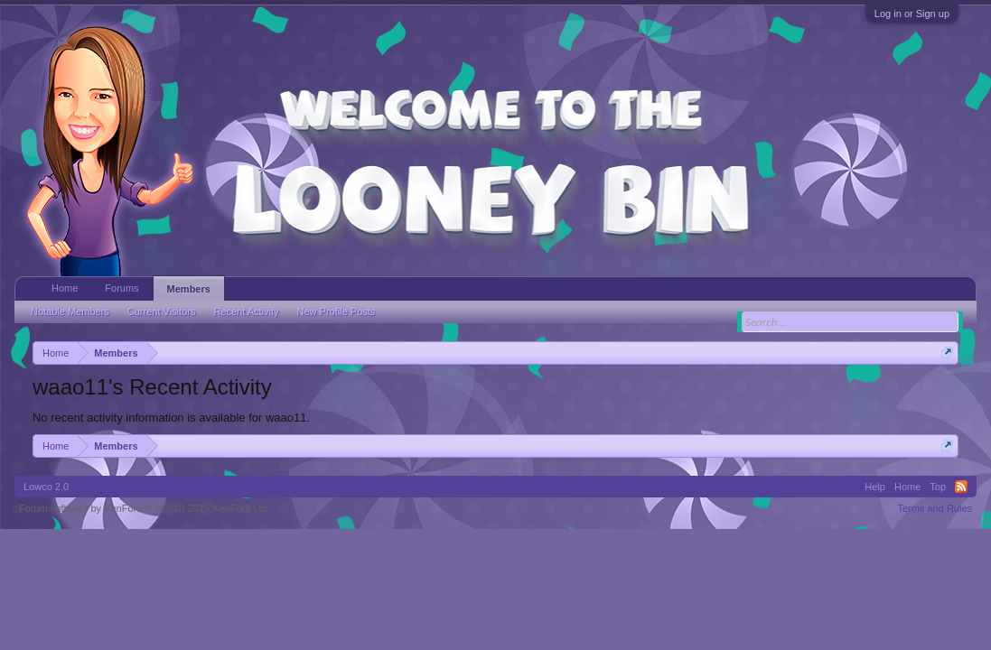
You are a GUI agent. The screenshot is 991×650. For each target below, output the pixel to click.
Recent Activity (245, 311)
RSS (961, 486)
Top (938, 486)
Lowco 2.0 (46, 486)
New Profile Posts (336, 311)
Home (64, 288)
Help (875, 486)
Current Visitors (161, 311)
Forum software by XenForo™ (144, 508)
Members (188, 288)
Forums (121, 288)
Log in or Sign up (911, 13)
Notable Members (70, 311)
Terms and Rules (934, 508)
